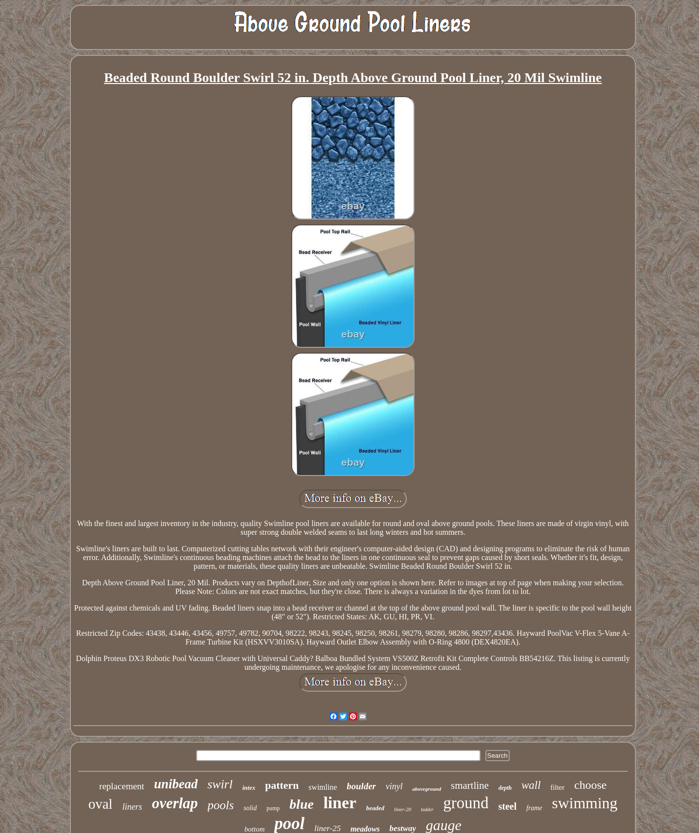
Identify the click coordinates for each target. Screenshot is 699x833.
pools (221, 805)
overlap (175, 803)
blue (301, 804)
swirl (220, 784)
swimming (584, 803)
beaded (375, 808)
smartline (470, 785)
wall (531, 785)
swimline (323, 787)
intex (248, 787)
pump (273, 808)
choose (590, 785)
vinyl (393, 786)
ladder (427, 809)
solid (250, 808)
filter (557, 787)
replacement (121, 786)
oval (100, 804)
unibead (176, 784)
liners (132, 807)
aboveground (426, 789)
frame (534, 808)
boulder (361, 786)
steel (508, 806)
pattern (282, 785)
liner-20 (402, 809)
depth (505, 787)
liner (339, 803)
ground (466, 803)
